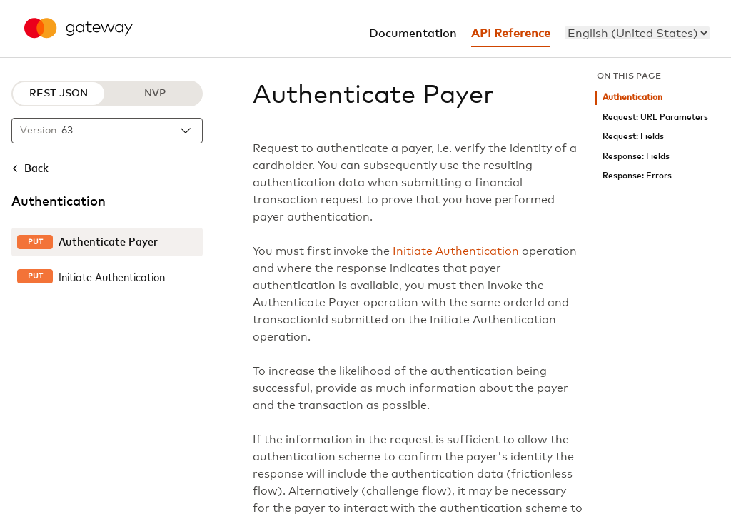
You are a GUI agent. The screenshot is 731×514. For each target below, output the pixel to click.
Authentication (632, 97)
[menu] (637, 32)
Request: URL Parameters (655, 117)
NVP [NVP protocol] (155, 94)
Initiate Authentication (456, 251)
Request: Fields (633, 136)
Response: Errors (637, 176)
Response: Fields (636, 156)
